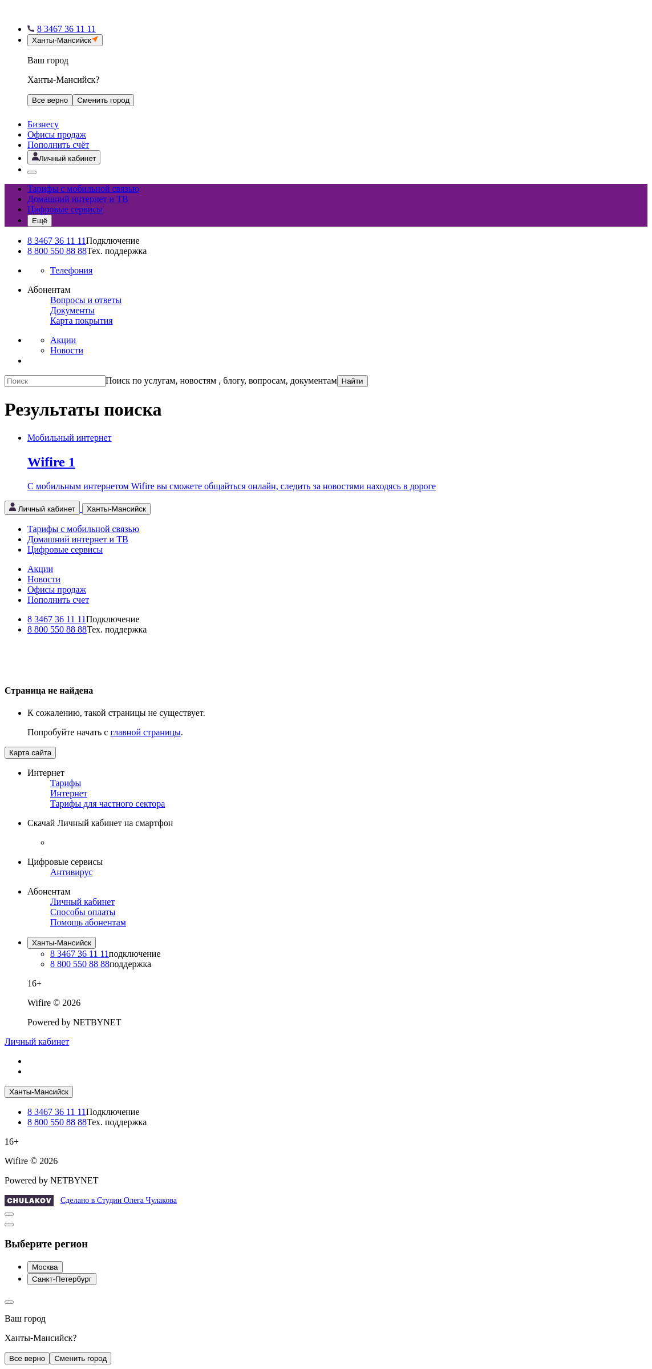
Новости (66, 350)
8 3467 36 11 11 (56, 240)
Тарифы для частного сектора (107, 803)
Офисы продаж (56, 134)
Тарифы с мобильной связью (83, 189)
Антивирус (71, 872)
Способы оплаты (83, 912)
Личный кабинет (82, 902)
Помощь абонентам (88, 922)
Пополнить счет (58, 600)
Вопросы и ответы (86, 300)
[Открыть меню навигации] (39, 221)
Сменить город (80, 1358)
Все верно (50, 100)
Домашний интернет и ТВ (77, 199)
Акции (63, 340)
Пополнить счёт (58, 145)
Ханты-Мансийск (61, 943)
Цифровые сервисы (65, 209)
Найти (352, 381)
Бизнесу (43, 124)
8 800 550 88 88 (57, 251)
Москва (45, 1267)
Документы (72, 310)
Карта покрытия (81, 320)
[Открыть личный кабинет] (63, 157)
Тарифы (65, 783)
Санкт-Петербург (62, 1279)
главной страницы (145, 732)
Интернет (68, 793)
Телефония (71, 270)
